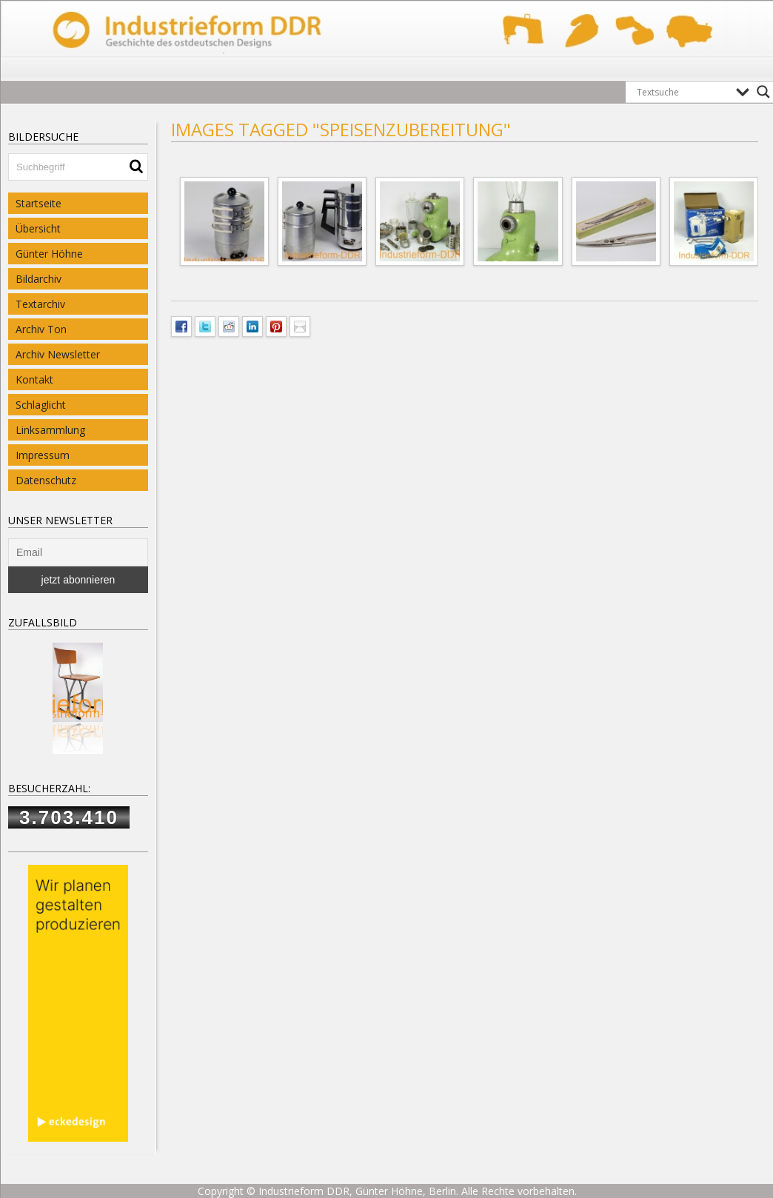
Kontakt (34, 379)
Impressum (43, 455)
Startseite (38, 203)
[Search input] (683, 91)
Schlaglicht (41, 405)
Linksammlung (50, 430)
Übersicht (38, 228)
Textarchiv (40, 304)
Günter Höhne (49, 254)
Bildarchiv (38, 279)
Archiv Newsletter (58, 354)
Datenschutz (46, 480)
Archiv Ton (41, 329)
